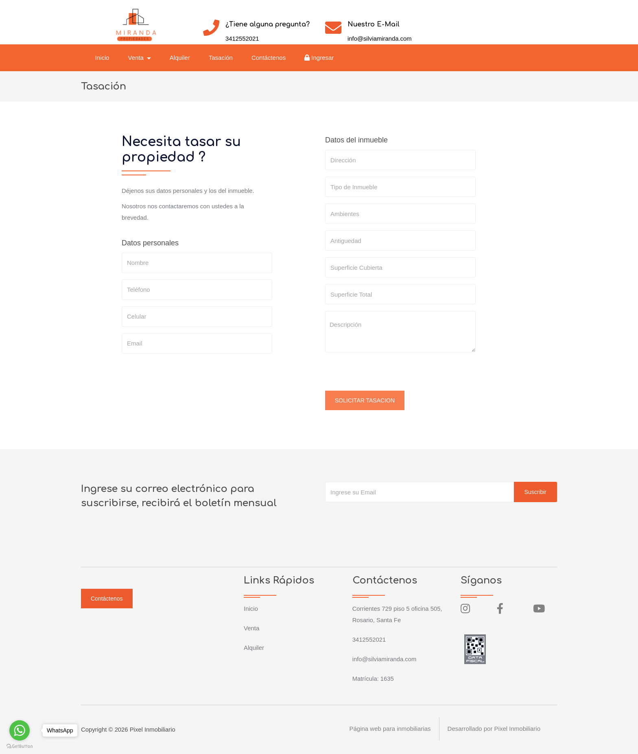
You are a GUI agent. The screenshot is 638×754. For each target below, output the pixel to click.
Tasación (222, 57)
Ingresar (320, 57)
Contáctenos (269, 57)
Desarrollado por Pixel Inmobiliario (494, 729)
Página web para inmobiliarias (389, 729)
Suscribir (535, 492)
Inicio (103, 57)
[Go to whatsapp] (19, 730)
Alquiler (180, 57)
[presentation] (387, 375)
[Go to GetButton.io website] (20, 745)
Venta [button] (137, 57)
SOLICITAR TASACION (365, 400)
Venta (251, 628)
